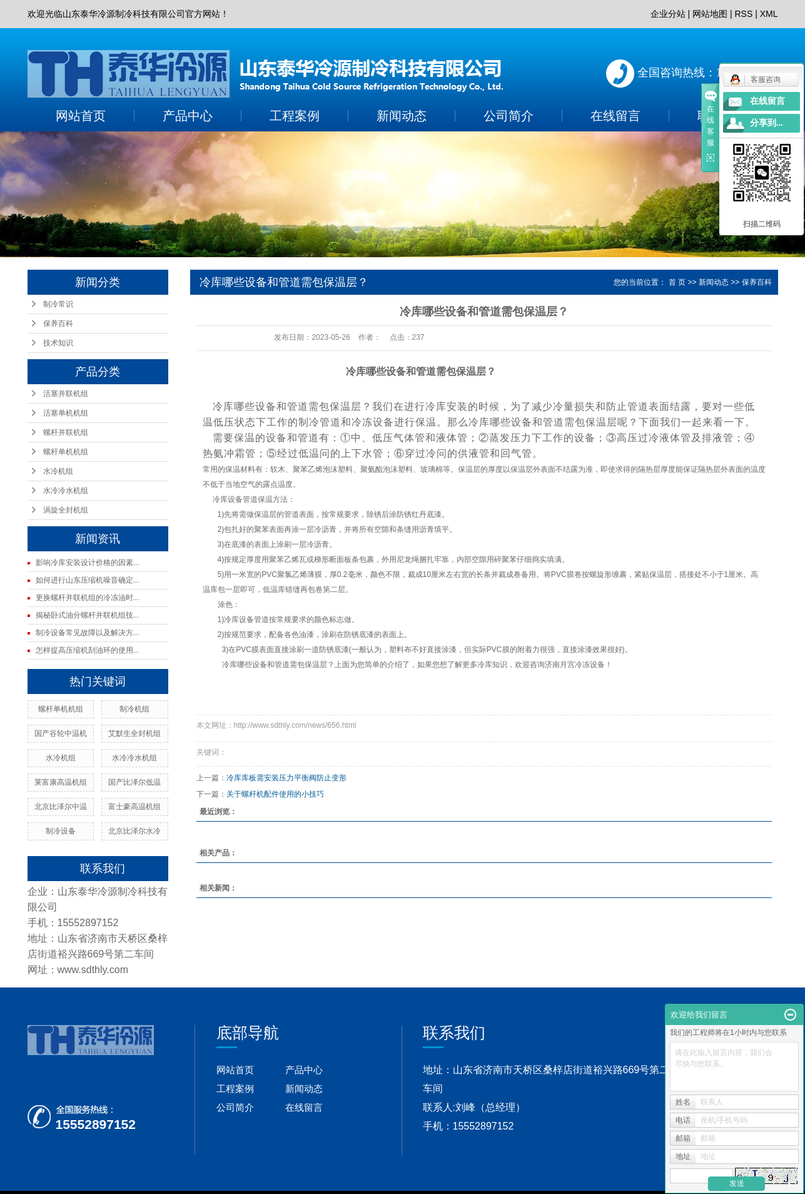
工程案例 (295, 116)
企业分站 (668, 14)
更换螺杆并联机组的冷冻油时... (87, 597)
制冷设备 (61, 831)
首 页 (677, 282)
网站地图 (709, 14)
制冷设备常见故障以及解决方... (87, 632)
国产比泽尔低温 (134, 782)
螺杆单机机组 (65, 451)
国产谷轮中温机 (60, 733)
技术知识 (58, 343)
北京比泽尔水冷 (134, 831)
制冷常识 (58, 304)
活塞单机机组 (65, 413)
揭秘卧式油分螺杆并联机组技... (87, 615)
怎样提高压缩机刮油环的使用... (87, 650)
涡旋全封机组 (65, 510)
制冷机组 (134, 709)
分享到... (766, 123)
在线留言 (615, 116)
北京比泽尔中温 (60, 806)
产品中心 (188, 116)
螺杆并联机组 (65, 432)
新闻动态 (402, 116)
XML (769, 14)
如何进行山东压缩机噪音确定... (87, 580)
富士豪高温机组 (134, 806)
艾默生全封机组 (134, 733)
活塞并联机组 (65, 393)
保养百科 (58, 323)
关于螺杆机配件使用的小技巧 (275, 794)
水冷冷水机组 (65, 490)
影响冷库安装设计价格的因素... (87, 562)
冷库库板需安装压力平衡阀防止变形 (286, 777)
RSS (743, 14)
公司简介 (509, 116)
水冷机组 (58, 471)
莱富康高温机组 (60, 782)
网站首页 (81, 116)
